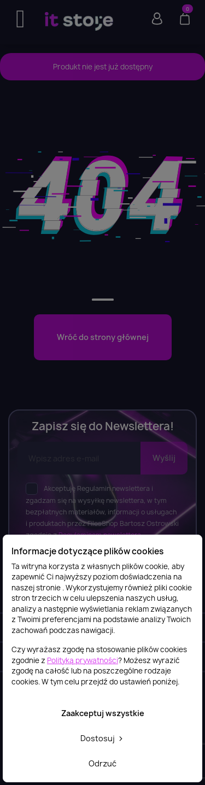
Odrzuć (102, 763)
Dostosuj (102, 738)
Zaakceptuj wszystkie (102, 713)
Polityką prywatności (82, 660)
